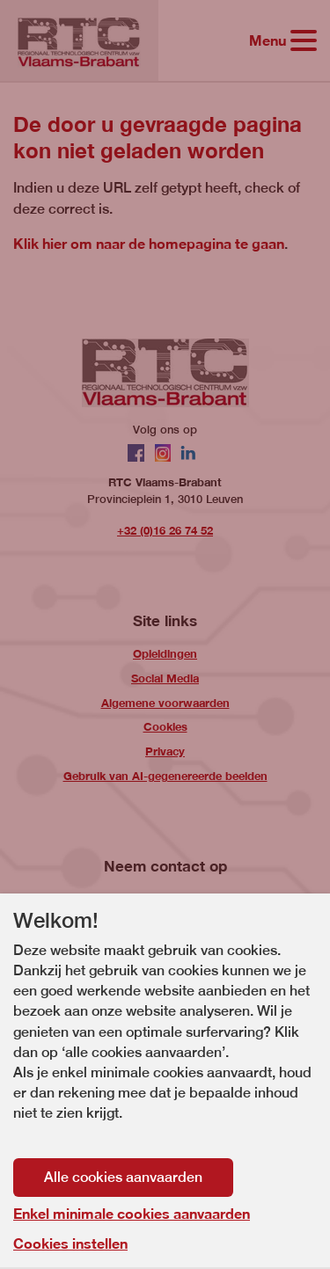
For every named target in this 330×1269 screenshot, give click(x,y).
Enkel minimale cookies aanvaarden (131, 1214)
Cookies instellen (70, 1243)
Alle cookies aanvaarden (123, 1177)
